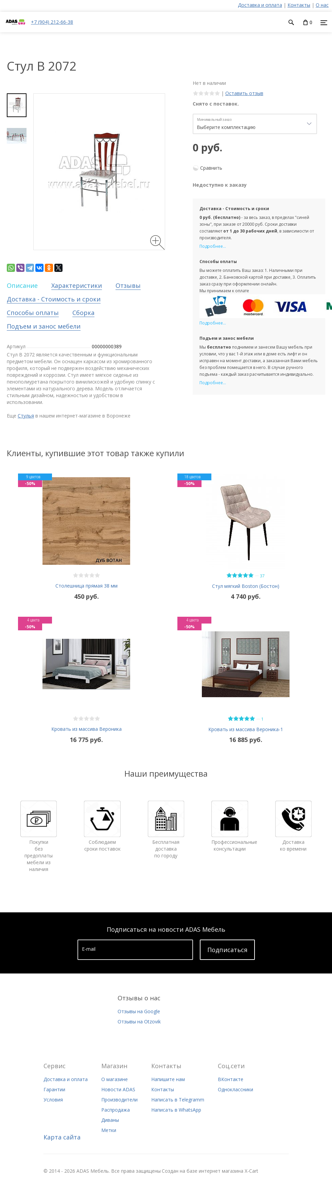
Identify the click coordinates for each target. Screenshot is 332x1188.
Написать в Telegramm (177, 1099)
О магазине (114, 1079)
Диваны (110, 1120)
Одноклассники (235, 1089)
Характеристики (76, 285)
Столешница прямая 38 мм (86, 585)
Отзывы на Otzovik (139, 1021)
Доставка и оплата (260, 5)
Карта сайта (62, 1137)
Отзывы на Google (139, 1011)
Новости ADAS (118, 1089)
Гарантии (54, 1089)
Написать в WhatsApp (176, 1110)
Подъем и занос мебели (44, 326)
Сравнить (211, 168)
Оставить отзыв (244, 93)
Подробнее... (212, 246)
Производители (119, 1099)
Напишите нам (168, 1079)
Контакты (298, 5)
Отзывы (128, 285)
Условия (53, 1099)
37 (262, 576)
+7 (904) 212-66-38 (52, 22)
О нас (322, 5)
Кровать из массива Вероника (86, 729)
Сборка (83, 313)
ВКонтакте (230, 1079)
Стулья (26, 415)
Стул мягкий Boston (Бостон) (245, 586)
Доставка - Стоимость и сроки (54, 299)
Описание (22, 285)
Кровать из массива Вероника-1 (245, 729)
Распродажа (115, 1110)
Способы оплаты (33, 313)
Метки (108, 1130)
